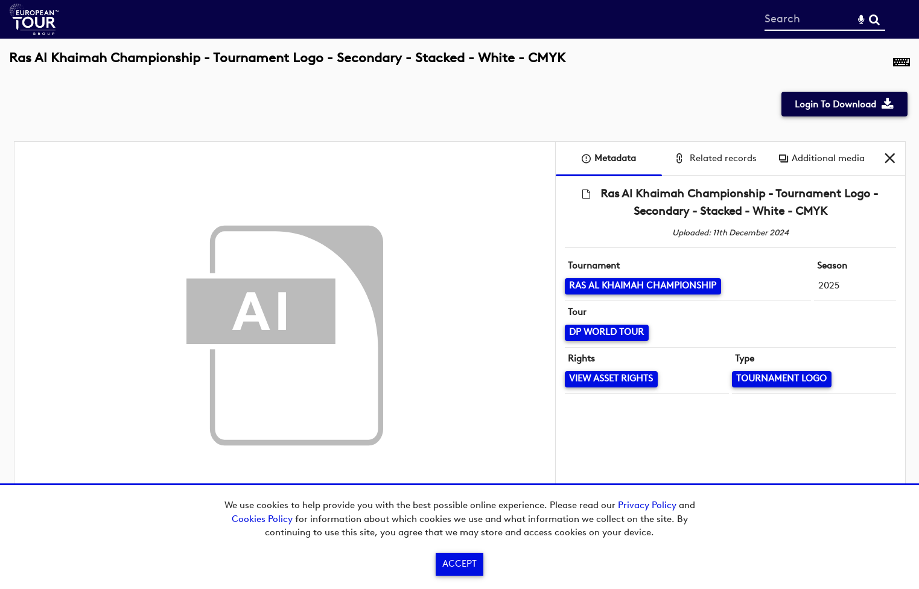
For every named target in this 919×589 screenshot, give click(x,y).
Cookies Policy (262, 519)
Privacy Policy (647, 505)
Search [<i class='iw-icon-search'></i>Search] (874, 19)
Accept (459, 563)
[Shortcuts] (901, 64)
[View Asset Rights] (611, 379)
